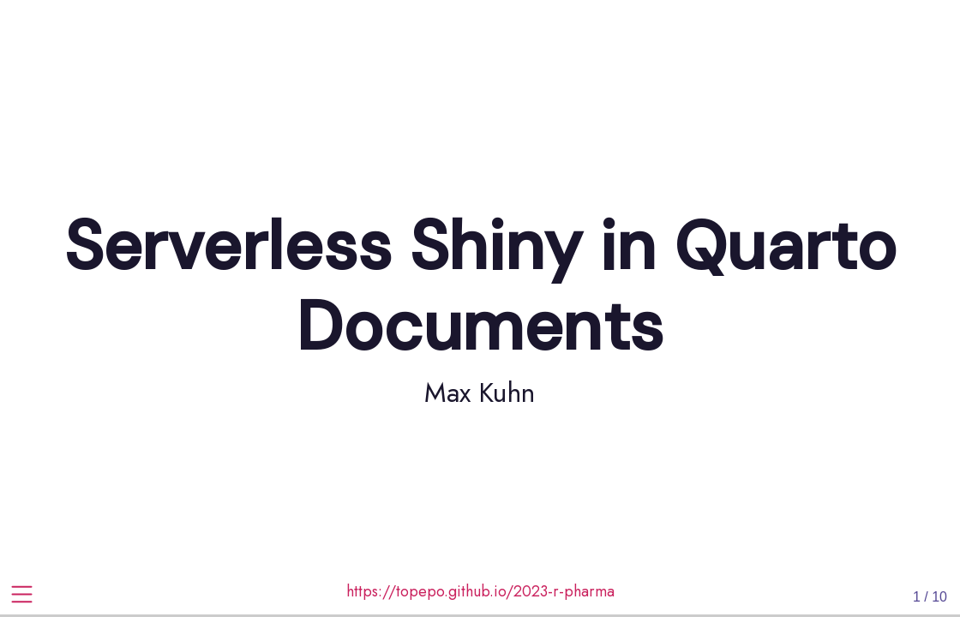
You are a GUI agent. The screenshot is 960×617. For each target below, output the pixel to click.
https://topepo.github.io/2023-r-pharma (480, 591)
